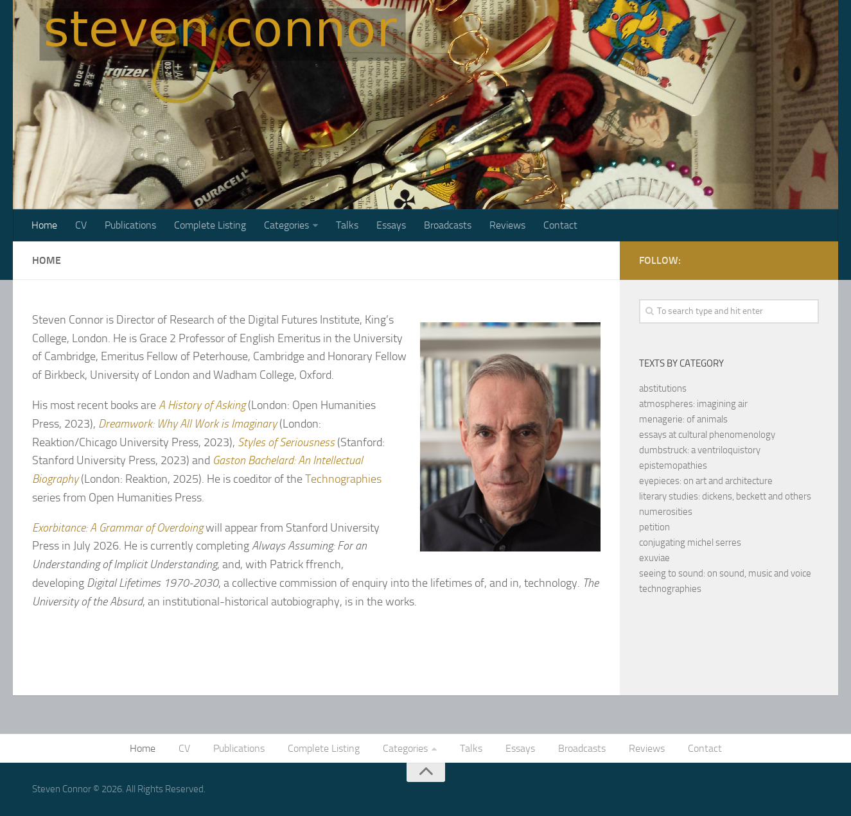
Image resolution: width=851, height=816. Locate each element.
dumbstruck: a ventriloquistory (699, 450)
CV (81, 225)
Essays (391, 225)
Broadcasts (447, 225)
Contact (560, 225)
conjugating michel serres (690, 542)
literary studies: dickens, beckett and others (725, 496)
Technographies (343, 479)
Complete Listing (210, 225)
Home (44, 225)
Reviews (507, 225)
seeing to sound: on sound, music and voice (725, 573)
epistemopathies (673, 465)
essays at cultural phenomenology (707, 434)
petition (654, 527)
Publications (130, 225)
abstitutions (663, 388)
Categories (286, 225)
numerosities (665, 511)
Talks (347, 225)
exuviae (654, 558)
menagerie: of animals (683, 419)
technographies (670, 589)
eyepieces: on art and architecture (706, 481)
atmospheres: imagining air (693, 404)
